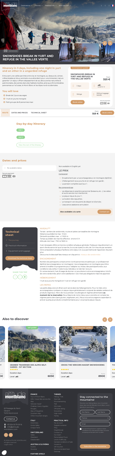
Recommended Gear (62, 449)
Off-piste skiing (59, 409)
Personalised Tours (61, 437)
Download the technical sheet (20, 258)
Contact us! (104, 212)
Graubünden (35, 440)
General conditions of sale (63, 442)
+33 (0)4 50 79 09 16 (105, 5)
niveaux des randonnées (90, 255)
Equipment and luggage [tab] (17, 251)
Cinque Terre (35, 428)
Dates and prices (19, 113)
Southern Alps (36, 413)
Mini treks (57, 406)
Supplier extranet (60, 425)
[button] (4, 452)
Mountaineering (60, 401)
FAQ (55, 428)
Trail (55, 404)
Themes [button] (39, 5)
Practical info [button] (51, 5)
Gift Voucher (58, 447)
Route (5, 113)
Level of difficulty (60, 440)
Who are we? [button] (65, 5)
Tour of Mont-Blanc (38, 397)
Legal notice (8, 444)
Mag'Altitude (58, 430)
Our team (57, 435)
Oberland (34, 437)
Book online (77, 102)
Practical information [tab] (16, 246)
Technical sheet (39, 113)
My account (101, 5)
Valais (33, 435)
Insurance (57, 444)
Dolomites (34, 423)
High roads (58, 413)
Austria (33, 447)
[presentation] (95, 439)
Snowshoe (58, 411)
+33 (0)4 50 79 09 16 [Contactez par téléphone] (14, 425)
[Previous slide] (104, 43)
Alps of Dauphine (37, 411)
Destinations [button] (26, 5)
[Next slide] (110, 43)
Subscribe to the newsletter (95, 446)
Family (56, 416)
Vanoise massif (36, 404)
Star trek (57, 399)
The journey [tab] (12, 240)
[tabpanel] (76, 266)
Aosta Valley (35, 425)
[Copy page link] (25, 277)
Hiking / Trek (58, 397)
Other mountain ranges (39, 416)
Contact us (10, 419)
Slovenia (34, 449)
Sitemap (57, 451)
